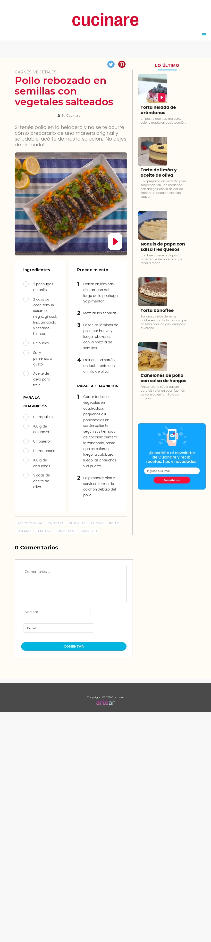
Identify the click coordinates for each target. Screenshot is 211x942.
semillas (43, 531)
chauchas (77, 523)
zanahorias (65, 531)
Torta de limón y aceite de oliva (159, 172)
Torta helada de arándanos (158, 110)
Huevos (97, 523)
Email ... (33, 628)
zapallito (89, 531)
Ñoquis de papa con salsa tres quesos (163, 246)
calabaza (55, 523)
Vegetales (45, 72)
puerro (24, 531)
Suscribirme (172, 480)
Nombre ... (33, 612)
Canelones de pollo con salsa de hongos (163, 378)
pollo (114, 523)
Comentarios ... (37, 572)
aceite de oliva (30, 523)
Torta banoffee (157, 310)
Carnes (23, 72)
